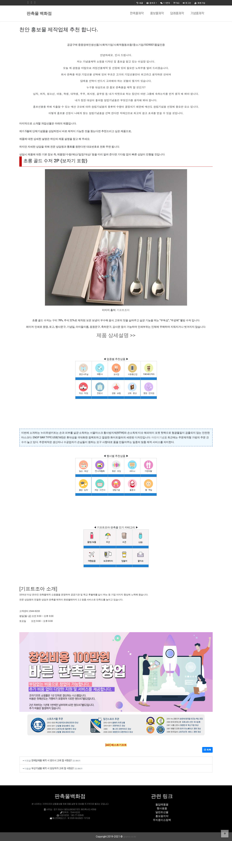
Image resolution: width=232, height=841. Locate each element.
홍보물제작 (157, 13)
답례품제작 (177, 13)
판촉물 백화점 (39, 13)
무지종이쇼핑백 (162, 819)
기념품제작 (197, 13)
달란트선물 (161, 812)
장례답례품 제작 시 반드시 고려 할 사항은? (51, 760)
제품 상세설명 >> (116, 335)
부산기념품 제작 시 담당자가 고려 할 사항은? (52, 768)
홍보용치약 (161, 816)
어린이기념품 (159, 437)
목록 (207, 749)
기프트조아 (123, 310)
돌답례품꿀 (161, 804)
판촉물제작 (137, 13)
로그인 (187, 2)
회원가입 (199, 2)
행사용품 (162, 808)
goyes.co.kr (129, 836)
